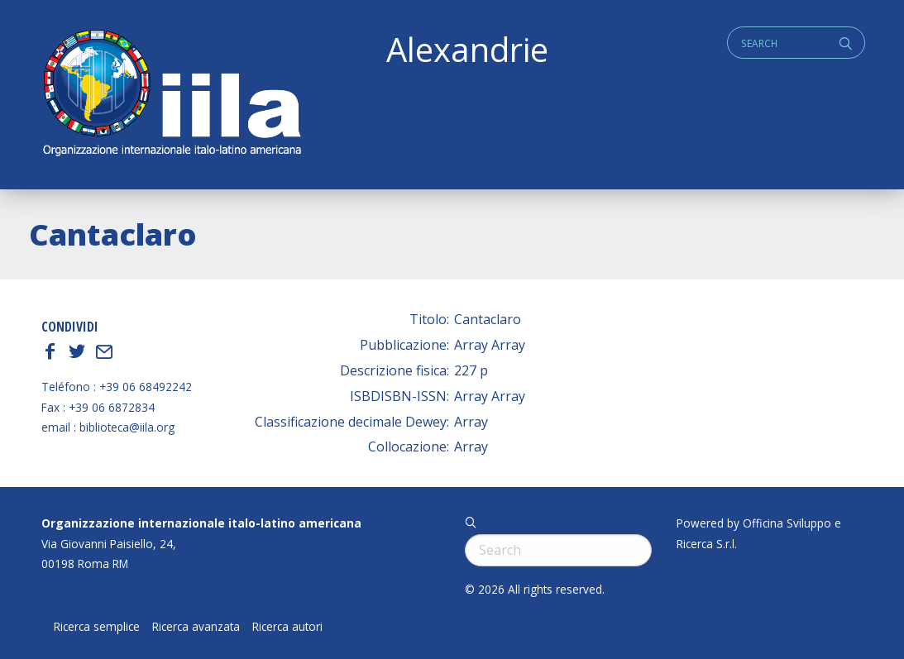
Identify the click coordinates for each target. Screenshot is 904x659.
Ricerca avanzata (196, 627)
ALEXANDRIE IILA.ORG (171, 94)
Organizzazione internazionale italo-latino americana (201, 523)
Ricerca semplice (97, 627)
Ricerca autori (287, 627)
